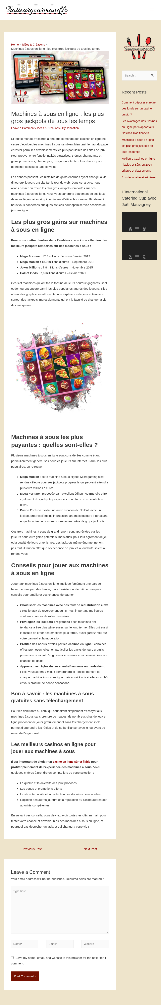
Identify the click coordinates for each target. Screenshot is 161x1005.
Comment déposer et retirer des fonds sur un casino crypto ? (137, 108)
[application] (139, 234)
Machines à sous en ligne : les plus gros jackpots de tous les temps (139, 152)
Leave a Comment (23, 128)
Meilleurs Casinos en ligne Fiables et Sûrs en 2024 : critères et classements (139, 171)
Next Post (92, 849)
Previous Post (31, 849)
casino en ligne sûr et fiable (72, 761)
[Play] (127, 240)
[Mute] (150, 240)
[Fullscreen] (154, 240)
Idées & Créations (50, 128)
